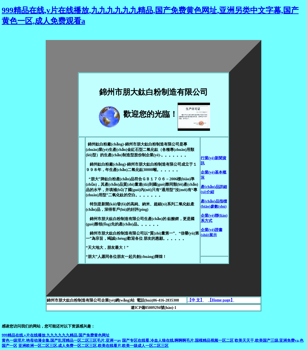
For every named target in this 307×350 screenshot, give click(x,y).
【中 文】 (196, 300)
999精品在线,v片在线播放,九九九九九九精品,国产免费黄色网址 (56, 335)
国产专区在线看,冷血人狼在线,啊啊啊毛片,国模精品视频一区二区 (178, 340)
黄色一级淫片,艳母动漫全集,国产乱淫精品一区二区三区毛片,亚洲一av (61, 340)
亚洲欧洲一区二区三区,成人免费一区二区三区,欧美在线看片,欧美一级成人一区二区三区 (93, 346)
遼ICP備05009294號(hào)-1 (153, 307)
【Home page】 (221, 300)
